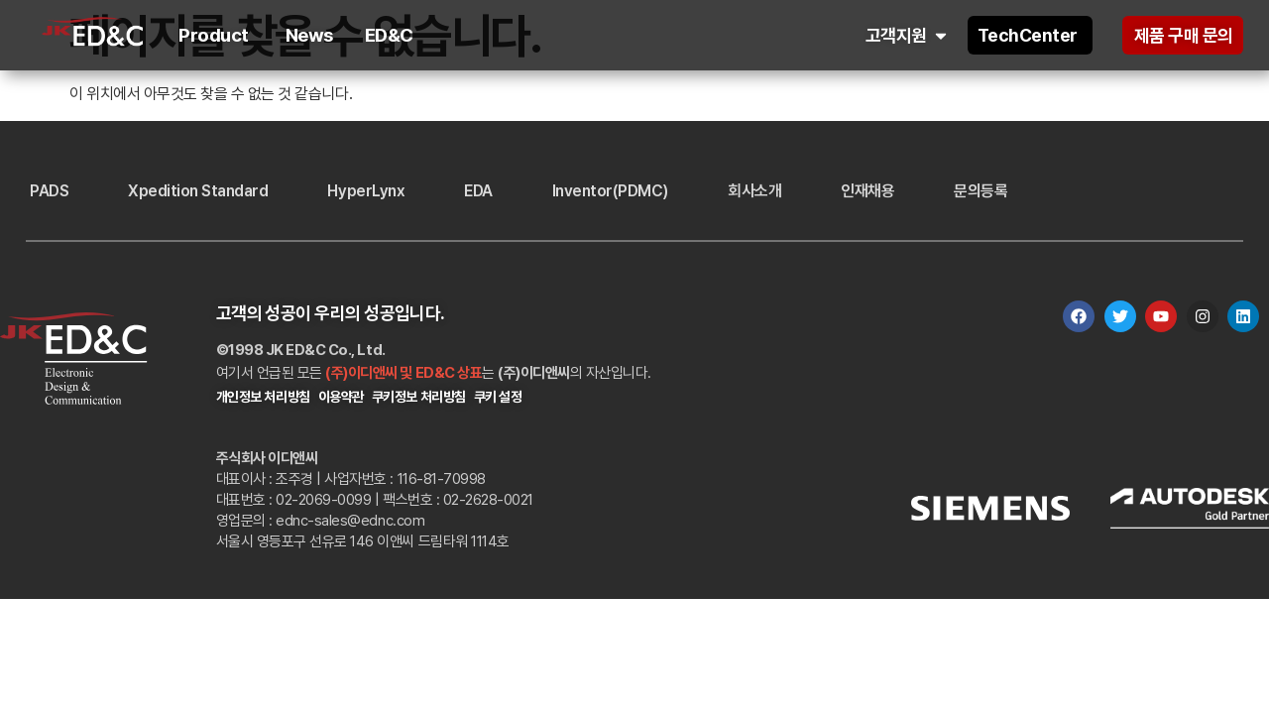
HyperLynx (365, 190)
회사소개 (754, 190)
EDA (478, 190)
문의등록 (980, 190)
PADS (49, 190)
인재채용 (867, 190)
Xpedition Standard (198, 190)
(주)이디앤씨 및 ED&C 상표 (403, 373)
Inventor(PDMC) (610, 190)
